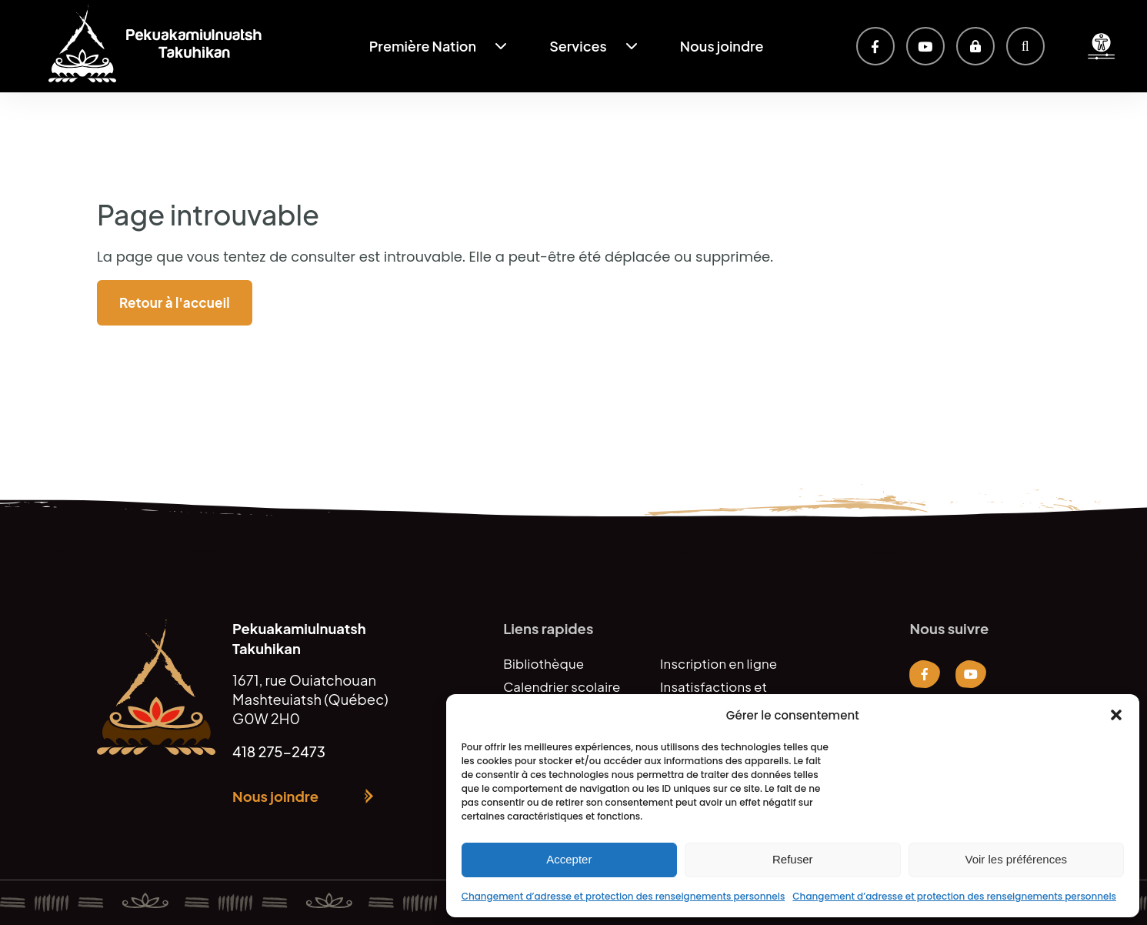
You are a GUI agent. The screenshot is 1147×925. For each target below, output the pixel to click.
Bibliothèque (543, 664)
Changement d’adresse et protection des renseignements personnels (623, 896)
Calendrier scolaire (561, 687)
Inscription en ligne (718, 664)
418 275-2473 (278, 751)
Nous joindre (722, 46)
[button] (1116, 715)
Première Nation (422, 46)
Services (578, 46)
